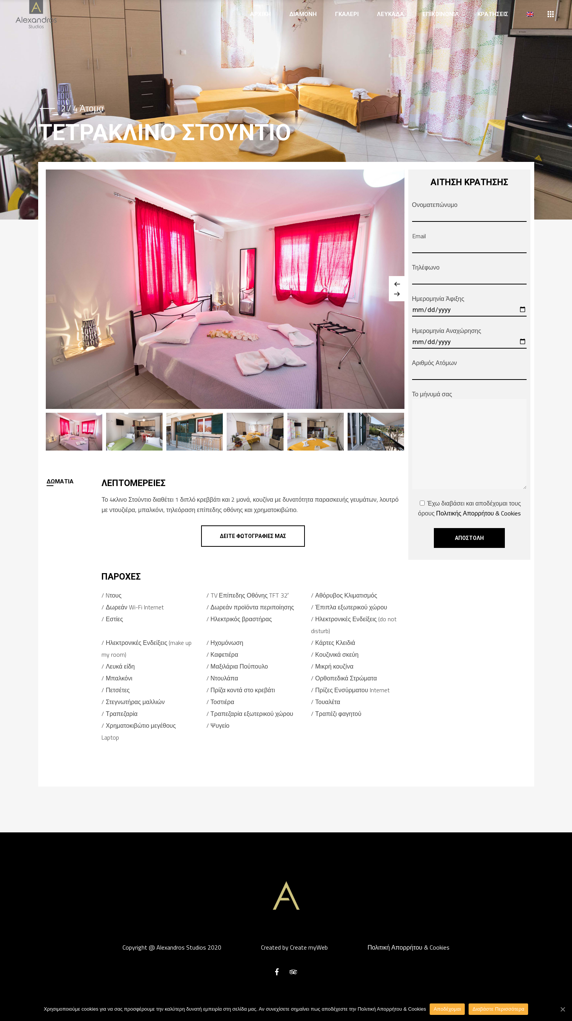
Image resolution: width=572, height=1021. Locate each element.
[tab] (74, 481)
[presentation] (74, 481)
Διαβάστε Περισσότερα (498, 1009)
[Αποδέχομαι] (562, 1009)
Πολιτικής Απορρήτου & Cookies (478, 513)
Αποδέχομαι (447, 1009)
